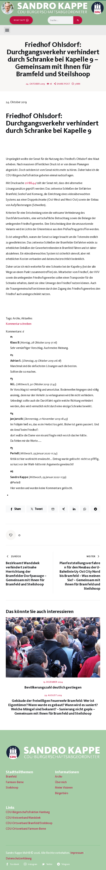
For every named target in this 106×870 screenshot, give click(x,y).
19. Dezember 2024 (53, 682)
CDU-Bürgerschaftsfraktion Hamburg (28, 812)
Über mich (61, 782)
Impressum (76, 853)
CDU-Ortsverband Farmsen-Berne (26, 828)
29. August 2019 (53, 695)
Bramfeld (11, 776)
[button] (7, 30)
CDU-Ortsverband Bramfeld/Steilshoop (29, 823)
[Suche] (77, 20)
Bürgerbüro (61, 793)
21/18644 (30, 183)
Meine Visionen (64, 787)
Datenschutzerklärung (19, 858)
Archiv (58, 776)
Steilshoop (12, 787)
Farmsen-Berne (15, 782)
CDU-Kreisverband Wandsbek (23, 817)
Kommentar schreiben (18, 324)
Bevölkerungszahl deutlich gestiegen (53, 687)
